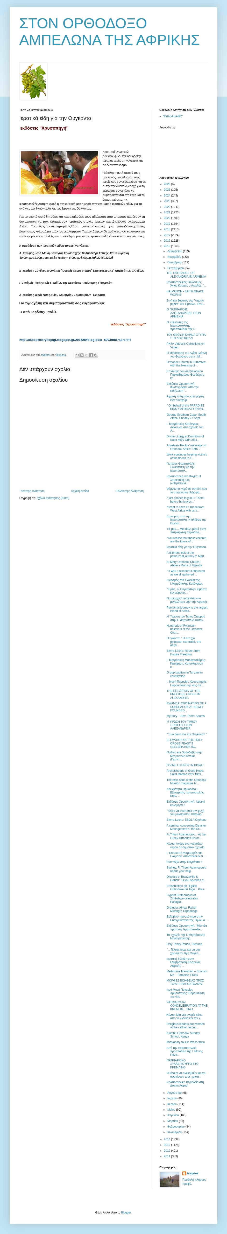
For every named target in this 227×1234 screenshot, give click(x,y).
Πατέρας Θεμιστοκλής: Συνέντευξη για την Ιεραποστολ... (181, 467)
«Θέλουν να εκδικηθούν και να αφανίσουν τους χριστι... (186, 1074)
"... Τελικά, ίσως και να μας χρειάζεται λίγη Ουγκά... (184, 951)
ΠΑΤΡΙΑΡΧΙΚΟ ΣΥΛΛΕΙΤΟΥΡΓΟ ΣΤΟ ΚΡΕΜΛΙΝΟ (183, 1064)
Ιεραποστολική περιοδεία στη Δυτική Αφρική (185, 1083)
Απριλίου (173, 1115)
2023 (167, 201)
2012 (167, 1150)
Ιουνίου (172, 1104)
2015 (167, 246)
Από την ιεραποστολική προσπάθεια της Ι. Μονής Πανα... (185, 1051)
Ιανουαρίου (175, 1132)
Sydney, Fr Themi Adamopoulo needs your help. (186, 869)
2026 (167, 184)
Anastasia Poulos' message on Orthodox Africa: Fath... (186, 447)
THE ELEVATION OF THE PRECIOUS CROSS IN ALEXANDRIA (183, 694)
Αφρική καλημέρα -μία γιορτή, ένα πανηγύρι (186, 398)
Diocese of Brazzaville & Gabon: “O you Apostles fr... (186, 878)
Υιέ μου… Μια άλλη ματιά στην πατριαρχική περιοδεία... (186, 530)
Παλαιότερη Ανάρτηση (129, 491)
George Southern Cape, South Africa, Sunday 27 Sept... (186, 416)
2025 (167, 189)
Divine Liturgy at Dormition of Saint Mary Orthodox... (185, 438)
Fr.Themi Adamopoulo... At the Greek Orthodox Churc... (186, 836)
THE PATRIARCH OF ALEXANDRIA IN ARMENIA (186, 274)
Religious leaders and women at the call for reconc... (186, 1025)
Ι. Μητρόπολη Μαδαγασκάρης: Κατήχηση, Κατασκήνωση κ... (186, 663)
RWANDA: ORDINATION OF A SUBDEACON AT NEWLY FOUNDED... (186, 707)
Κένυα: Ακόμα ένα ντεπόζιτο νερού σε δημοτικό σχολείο (185, 845)
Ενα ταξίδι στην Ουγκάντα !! (184, 862)
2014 (167, 1139)
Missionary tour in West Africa (186, 1042)
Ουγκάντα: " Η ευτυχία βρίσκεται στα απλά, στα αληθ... (184, 642)
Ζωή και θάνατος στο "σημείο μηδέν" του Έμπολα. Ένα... (186, 302)
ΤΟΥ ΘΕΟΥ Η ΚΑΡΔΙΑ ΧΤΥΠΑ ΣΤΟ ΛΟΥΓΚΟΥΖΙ (186, 336)
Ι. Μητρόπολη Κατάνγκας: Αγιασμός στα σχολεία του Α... (185, 427)
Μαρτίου (173, 1121)
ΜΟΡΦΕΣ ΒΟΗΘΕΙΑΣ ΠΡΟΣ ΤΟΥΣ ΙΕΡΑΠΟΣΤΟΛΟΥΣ (185, 982)
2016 (167, 240)
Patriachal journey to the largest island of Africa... (187, 609)
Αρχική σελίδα (80, 491)
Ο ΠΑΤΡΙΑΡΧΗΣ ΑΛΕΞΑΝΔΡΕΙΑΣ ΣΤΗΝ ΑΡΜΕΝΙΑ (184, 313)
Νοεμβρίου (174, 257)
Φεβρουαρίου (176, 1126)
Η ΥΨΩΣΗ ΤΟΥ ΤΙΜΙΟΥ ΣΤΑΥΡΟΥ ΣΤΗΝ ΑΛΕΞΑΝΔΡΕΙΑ (182, 725)
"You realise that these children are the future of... (186, 539)
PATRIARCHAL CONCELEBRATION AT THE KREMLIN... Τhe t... (187, 1006)
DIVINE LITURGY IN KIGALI (185, 765)
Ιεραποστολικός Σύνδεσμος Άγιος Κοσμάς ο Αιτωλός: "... (186, 283)
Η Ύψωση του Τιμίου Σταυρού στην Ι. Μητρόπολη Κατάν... (186, 618)
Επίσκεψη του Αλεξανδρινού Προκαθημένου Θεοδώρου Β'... (185, 375)
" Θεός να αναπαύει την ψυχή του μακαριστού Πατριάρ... (185, 812)
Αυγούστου (174, 1092)
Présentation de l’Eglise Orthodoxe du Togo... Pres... (186, 887)
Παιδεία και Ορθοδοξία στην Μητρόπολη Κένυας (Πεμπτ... (184, 756)
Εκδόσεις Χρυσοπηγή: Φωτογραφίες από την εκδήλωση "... (183, 387)
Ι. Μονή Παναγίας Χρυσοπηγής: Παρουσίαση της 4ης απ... (187, 683)
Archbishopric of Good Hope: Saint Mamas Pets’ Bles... (185, 772)
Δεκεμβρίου (175, 251)
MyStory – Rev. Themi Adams (186, 716)
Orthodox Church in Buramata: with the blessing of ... (186, 363)
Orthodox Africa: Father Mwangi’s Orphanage (182, 909)
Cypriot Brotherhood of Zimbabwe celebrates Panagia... (182, 898)
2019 (167, 223)
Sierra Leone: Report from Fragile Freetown (183, 652)
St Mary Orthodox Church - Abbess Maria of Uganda (184, 563)
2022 (167, 207)
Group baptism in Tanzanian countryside (185, 674)
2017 (167, 235)
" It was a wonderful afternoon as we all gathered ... (186, 572)
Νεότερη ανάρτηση (32, 491)
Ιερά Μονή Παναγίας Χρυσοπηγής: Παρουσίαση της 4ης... (186, 993)
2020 (167, 218)
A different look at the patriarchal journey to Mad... (186, 554)
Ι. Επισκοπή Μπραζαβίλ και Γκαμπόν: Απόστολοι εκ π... (186, 854)
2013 (167, 1145)
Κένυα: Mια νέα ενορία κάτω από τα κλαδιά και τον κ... (185, 1016)
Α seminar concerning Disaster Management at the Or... (186, 827)
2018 (167, 229)
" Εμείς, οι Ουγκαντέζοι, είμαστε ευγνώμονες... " (187, 591)
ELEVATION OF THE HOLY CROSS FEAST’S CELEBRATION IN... (184, 743)
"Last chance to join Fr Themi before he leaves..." (185, 499)
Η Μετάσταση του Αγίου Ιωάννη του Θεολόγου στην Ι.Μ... (187, 354)
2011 (167, 1156)
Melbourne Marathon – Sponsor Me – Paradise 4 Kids (187, 973)
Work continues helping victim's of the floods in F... (187, 456)
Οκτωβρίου (174, 262)
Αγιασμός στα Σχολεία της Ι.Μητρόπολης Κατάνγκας (185, 581)
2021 (167, 212)
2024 (167, 195)
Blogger (126, 1212)
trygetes (193, 1173)
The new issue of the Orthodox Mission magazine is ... (186, 781)
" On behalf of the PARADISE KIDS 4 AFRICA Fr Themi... (186, 407)
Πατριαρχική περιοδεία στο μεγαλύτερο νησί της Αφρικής (187, 600)
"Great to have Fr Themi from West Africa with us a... (185, 508)
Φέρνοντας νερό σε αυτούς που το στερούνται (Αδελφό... (187, 490)
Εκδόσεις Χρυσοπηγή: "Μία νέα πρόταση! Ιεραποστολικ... (187, 927)
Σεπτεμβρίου (175, 268)
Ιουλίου (172, 1098)
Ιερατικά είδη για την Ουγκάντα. (187, 547)
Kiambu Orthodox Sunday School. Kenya (183, 1034)
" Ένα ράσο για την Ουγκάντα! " (187, 734)
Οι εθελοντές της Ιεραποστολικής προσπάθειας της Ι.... (182, 326)
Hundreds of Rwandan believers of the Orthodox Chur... (185, 629)
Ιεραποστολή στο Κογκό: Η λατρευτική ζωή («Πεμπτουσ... (184, 480)
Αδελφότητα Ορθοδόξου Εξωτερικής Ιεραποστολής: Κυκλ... (185, 792)
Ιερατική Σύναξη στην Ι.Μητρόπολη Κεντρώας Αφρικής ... (183, 962)
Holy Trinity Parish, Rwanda (184, 944)
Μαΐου (171, 1109)
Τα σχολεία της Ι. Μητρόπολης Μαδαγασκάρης (186, 936)
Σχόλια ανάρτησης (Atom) (52, 498)
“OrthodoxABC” (173, 116)
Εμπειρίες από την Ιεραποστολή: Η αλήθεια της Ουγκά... (186, 520)
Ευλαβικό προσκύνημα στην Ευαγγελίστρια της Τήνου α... (187, 918)
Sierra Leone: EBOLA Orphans (186, 819)
